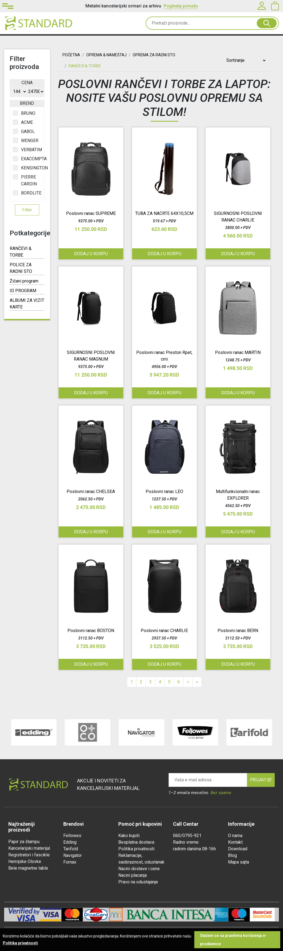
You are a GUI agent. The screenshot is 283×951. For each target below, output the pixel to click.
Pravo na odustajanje (138, 882)
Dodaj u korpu (91, 253)
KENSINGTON (27, 168)
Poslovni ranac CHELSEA (91, 491)
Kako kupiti (129, 835)
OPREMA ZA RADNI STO (154, 55)
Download (237, 848)
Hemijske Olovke (24, 861)
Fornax (69, 862)
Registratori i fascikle (29, 854)
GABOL (24, 131)
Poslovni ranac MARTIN (238, 352)
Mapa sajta (238, 862)
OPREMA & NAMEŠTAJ (106, 55)
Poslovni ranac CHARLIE (164, 630)
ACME (23, 122)
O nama (235, 835)
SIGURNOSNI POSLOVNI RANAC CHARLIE (238, 217)
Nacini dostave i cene (139, 868)
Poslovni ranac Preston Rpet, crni (164, 356)
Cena (27, 82)
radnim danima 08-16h (194, 848)
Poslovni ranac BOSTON (90, 630)
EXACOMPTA (27, 158)
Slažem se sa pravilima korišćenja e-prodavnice (233, 939)
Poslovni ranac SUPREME (91, 213)
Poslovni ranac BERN (238, 630)
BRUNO (24, 113)
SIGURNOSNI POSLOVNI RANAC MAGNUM (91, 356)
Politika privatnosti (136, 848)
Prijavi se (261, 779)
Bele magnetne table (28, 868)
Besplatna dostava (136, 842)
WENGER (25, 140)
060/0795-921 (187, 835)
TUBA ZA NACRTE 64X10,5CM (164, 213)
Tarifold (70, 848)
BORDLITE (27, 193)
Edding (70, 842)
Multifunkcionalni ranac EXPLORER (238, 495)
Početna (71, 55)
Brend (27, 103)
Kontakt (235, 842)
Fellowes (72, 835)
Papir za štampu (24, 841)
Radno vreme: (186, 842)
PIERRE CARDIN (25, 180)
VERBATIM (27, 149)
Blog (232, 855)
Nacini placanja (132, 875)
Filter (27, 209)
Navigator (72, 855)
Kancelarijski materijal (29, 848)
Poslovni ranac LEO (164, 491)
